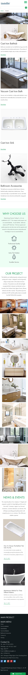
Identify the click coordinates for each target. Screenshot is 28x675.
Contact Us (3, 635)
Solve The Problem (14, 253)
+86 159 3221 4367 (11, 646)
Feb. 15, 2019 (7, 558)
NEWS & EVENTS (14, 497)
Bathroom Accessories (11, 186)
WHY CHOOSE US (14, 213)
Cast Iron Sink (7, 143)
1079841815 (6, 653)
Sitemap (2, 637)
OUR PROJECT (14, 273)
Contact (7, 10)
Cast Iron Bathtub (9, 43)
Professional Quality (14, 243)
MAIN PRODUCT (7, 617)
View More (3, 54)
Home (2, 10)
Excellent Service (14, 262)
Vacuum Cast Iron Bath (12, 91)
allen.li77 (6, 648)
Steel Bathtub (4, 628)
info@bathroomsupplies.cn (10, 651)
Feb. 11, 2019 (7, 603)
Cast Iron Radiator (5, 630)
